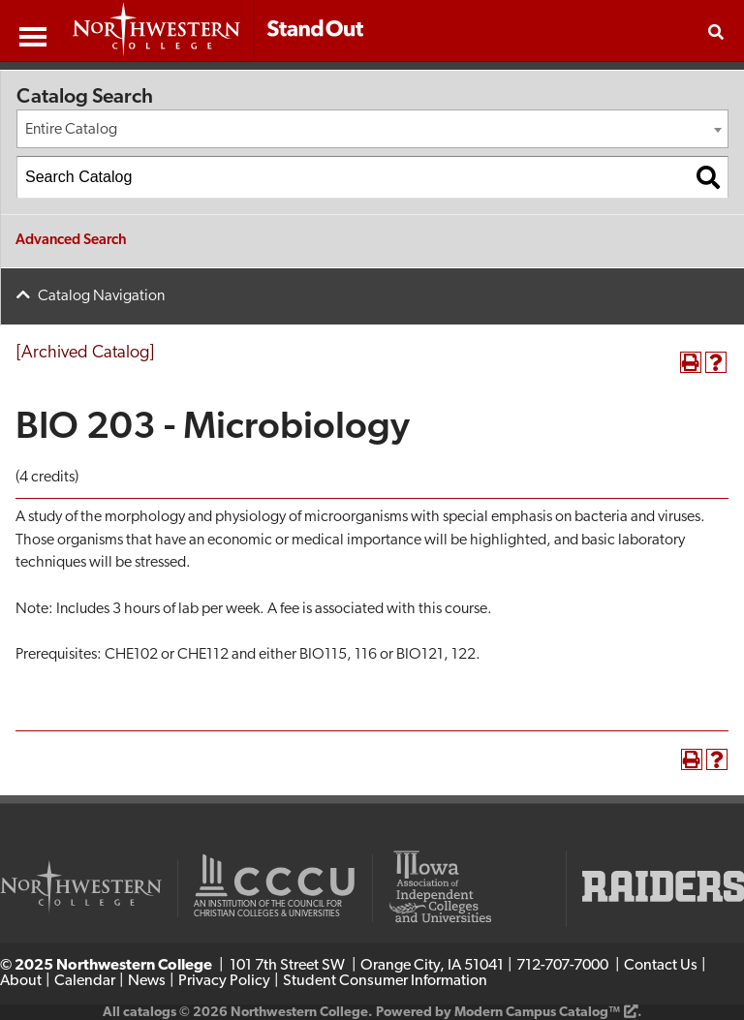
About (21, 981)
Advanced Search (71, 240)
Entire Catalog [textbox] (71, 130)
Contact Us (661, 966)
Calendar (84, 981)
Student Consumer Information (385, 981)
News (147, 981)
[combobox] (372, 128)
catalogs (149, 1012)
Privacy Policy (224, 981)
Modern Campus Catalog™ (537, 1012)
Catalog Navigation (101, 296)
